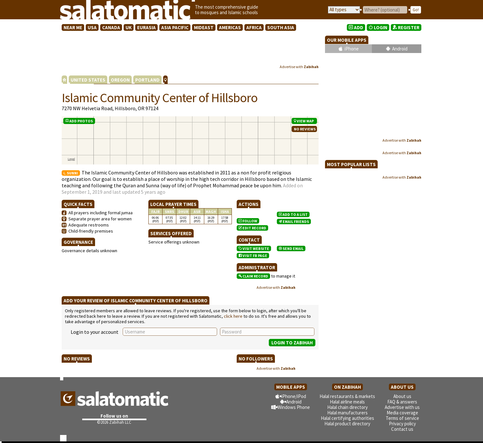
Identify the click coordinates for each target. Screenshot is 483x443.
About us (402, 396)
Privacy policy (402, 424)
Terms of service (402, 418)
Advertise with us (402, 407)
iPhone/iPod (293, 396)
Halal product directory (347, 424)
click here (233, 316)
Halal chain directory (347, 407)
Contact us (402, 429)
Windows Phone (293, 407)
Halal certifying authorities (347, 418)
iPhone (352, 49)
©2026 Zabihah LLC (114, 422)
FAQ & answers (402, 402)
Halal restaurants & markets (347, 396)
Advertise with (299, 66)
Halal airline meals (347, 402)
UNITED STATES (88, 80)
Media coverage (402, 413)
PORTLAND (147, 80)
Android (400, 49)
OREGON (120, 80)
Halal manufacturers (347, 413)
